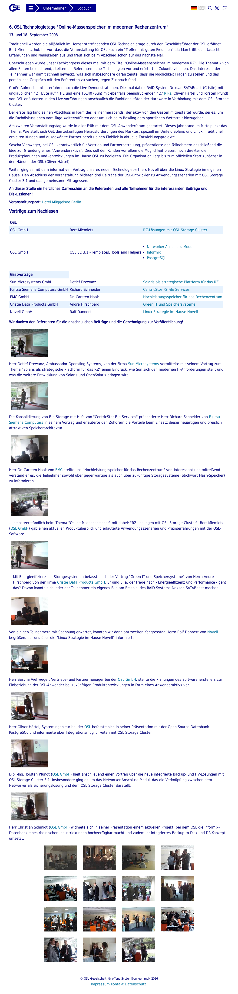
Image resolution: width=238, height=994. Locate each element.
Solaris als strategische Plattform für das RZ (181, 282)
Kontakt (117, 984)
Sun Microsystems (143, 364)
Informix (154, 252)
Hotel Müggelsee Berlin (61, 202)
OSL (87, 727)
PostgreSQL (156, 258)
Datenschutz (135, 984)
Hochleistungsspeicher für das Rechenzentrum (182, 297)
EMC (59, 470)
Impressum (100, 984)
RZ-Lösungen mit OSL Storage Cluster (175, 230)
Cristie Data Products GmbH (81, 582)
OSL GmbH (19, 528)
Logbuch (84, 8)
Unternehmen (54, 8)
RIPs (167, 93)
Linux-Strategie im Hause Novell (170, 312)
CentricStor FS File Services (166, 289)
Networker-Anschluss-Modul (170, 246)
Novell (212, 632)
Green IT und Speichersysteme (169, 304)
